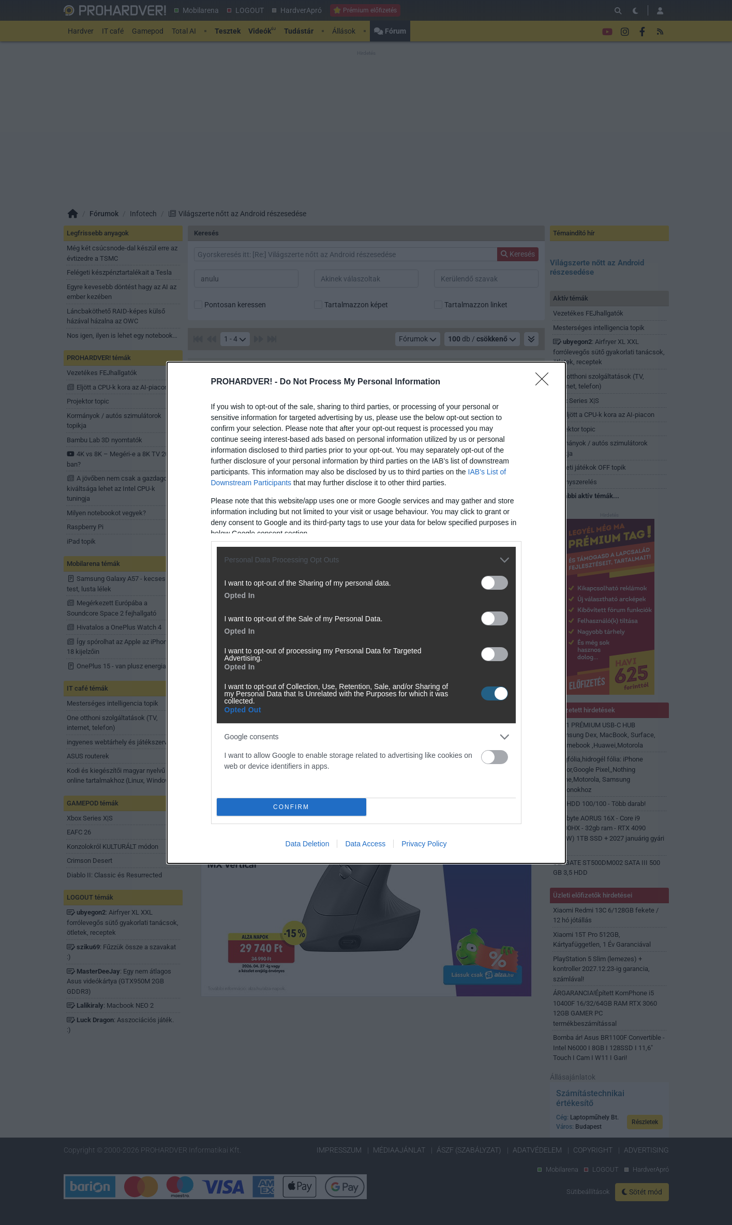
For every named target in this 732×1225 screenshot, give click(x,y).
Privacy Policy (423, 844)
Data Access (365, 844)
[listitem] (366, 560)
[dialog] (366, 612)
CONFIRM (291, 807)
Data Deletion (308, 844)
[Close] (545, 382)
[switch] (494, 583)
